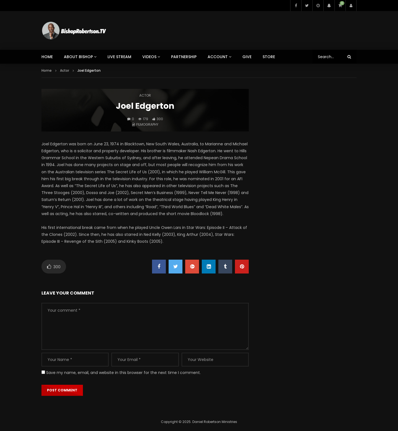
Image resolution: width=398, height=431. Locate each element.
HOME (47, 57)
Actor (64, 70)
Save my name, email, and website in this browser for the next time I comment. (123, 372)
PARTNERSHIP (184, 57)
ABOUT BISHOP (78, 57)
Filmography (147, 124)
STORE (269, 57)
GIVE (247, 57)
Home (46, 70)
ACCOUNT (218, 57)
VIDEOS (149, 57)
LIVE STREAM (119, 57)
